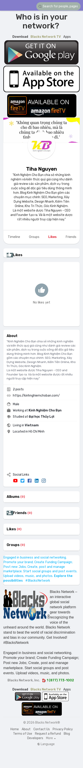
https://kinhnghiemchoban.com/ (36, 395)
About (26, 729)
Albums (13, 497)
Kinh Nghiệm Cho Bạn (45, 410)
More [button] (51, 738)
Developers (35, 738)
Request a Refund (48, 734)
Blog (67, 734)
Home (14, 729)
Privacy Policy (63, 729)
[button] (58, 6)
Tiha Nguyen (41, 169)
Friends (20, 513)
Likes (11, 529)
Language (46, 744)
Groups (13, 545)
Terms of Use (22, 734)
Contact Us (41, 729)
